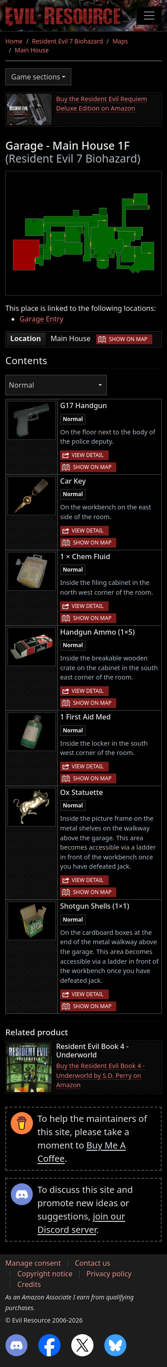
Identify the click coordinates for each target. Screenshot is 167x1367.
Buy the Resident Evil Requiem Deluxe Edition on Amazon (101, 104)
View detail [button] (88, 455)
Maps (120, 41)
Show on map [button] (128, 339)
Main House (32, 50)
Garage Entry (41, 319)
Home (14, 41)
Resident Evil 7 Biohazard (67, 41)
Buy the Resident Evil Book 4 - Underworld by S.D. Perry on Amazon (100, 1075)
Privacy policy (108, 1274)
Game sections (35, 77)
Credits (29, 1284)
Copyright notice (45, 1274)
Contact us (92, 1263)
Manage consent (33, 1263)
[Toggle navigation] (149, 15)
